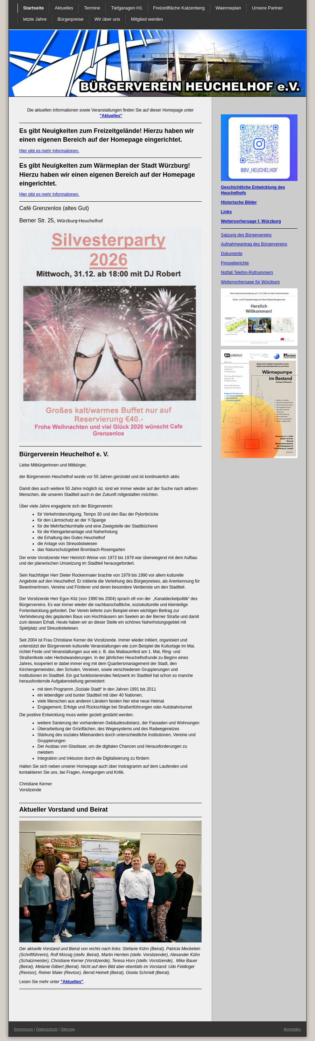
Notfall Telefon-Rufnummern (247, 272)
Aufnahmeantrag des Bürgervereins (254, 244)
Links (226, 211)
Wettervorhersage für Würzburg (250, 282)
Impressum (23, 1029)
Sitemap (68, 1029)
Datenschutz (46, 1029)
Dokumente (231, 253)
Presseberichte (235, 263)
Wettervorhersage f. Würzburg (251, 221)
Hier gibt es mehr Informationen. (49, 150)
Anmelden (292, 1029)
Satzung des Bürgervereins (246, 235)
